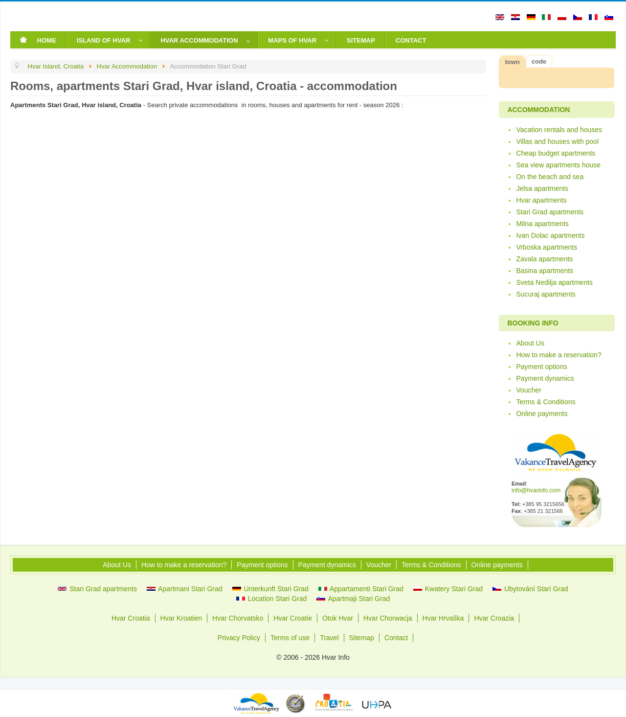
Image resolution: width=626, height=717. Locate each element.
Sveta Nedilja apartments (554, 282)
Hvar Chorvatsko (237, 618)
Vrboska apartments (546, 247)
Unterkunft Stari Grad (270, 589)
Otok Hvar (337, 618)
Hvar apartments (541, 200)
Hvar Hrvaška (443, 618)
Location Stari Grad (271, 598)
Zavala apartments (544, 259)
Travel (329, 638)
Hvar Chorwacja (387, 618)
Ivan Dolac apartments (550, 235)
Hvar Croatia (131, 618)
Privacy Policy (239, 638)
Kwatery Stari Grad (448, 589)
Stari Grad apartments (549, 212)
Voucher (528, 390)
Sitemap (361, 638)
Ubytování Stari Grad (530, 589)
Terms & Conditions (545, 402)
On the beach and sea (549, 177)
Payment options (541, 366)
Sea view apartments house (558, 165)
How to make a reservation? (558, 355)
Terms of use (290, 638)
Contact (396, 638)
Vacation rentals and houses (559, 130)
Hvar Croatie (292, 618)
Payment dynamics (545, 378)
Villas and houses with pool (557, 141)
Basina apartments (544, 271)
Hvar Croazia (494, 618)
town (512, 62)
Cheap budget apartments (555, 153)
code (539, 61)
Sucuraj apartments (545, 294)
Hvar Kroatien (181, 618)
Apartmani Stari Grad (185, 589)
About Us (530, 343)
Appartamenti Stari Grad (360, 589)
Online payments (541, 413)
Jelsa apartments (542, 188)
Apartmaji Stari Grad (353, 598)
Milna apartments (542, 224)
